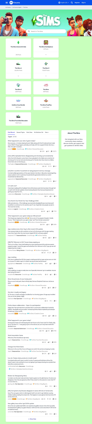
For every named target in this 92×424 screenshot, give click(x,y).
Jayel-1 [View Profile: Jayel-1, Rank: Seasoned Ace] (10, 340)
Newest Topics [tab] (21, 132)
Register (77, 2)
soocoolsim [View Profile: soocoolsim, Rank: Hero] (11, 313)
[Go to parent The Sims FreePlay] (41, 235)
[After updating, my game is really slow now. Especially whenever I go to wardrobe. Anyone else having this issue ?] (32, 271)
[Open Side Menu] (7, 2)
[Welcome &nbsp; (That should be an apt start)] (32, 338)
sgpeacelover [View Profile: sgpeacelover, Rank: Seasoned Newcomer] (11, 179)
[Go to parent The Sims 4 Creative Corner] (35, 209)
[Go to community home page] (14, 2)
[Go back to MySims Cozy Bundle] (18, 105)
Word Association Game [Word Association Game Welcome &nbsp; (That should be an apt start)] (15, 335)
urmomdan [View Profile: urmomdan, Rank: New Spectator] (11, 412)
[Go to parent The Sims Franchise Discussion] (38, 340)
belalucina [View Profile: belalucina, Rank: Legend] (10, 209)
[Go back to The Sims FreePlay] (46, 105)
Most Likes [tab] (29, 132)
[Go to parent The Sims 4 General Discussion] (36, 222)
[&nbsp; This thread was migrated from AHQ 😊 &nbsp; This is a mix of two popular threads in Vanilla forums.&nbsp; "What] (32, 219)
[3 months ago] (20, 149)
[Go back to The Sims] (46, 89)
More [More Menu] (47, 132)
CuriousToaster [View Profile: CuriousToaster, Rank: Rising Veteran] (12, 250)
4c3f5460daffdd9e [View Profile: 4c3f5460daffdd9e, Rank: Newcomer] (13, 366)
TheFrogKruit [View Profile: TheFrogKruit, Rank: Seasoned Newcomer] (11, 164)
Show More (32, 419)
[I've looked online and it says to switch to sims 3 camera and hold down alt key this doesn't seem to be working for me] (32, 362)
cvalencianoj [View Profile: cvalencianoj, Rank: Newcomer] (11, 194)
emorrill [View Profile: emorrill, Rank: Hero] (10, 149)
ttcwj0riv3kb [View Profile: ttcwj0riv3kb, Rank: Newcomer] (11, 274)
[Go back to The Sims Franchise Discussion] (18, 121)
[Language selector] (64, 2)
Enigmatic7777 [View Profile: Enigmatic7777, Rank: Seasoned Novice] (12, 235)
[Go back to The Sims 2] (18, 89)
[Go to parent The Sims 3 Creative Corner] (35, 314)
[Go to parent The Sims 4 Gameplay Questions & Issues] (42, 194)
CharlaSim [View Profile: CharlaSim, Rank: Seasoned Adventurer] (11, 328)
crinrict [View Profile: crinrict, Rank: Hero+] (10, 399)
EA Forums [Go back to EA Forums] (8, 7)
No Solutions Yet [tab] (38, 132)
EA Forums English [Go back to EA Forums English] (17, 7)
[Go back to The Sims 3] (46, 68)
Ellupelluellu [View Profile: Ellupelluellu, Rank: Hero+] (11, 222)
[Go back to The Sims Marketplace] (46, 47)
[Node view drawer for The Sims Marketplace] (46, 55)
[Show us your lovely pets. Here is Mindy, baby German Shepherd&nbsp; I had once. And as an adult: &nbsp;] (32, 282)
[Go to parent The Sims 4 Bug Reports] (43, 164)
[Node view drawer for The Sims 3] (46, 76)
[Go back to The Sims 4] (18, 68)
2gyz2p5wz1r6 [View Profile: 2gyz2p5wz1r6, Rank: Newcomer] (12, 263)
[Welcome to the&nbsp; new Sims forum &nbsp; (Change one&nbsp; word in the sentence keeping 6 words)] (32, 349)
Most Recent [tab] (11, 132)
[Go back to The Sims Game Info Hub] (18, 47)
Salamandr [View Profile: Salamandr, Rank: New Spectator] (11, 298)
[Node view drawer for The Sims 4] (18, 76)
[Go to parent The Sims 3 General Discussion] (33, 149)
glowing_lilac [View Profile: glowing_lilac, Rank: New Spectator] (11, 384)
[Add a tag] (15, 137)
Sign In (84, 2)
